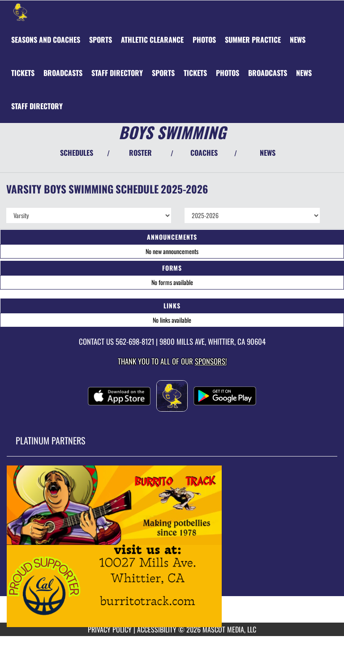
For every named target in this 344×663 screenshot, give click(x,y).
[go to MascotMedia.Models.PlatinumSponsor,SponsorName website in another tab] (172, 546)
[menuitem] (46, 39)
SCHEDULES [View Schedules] (76, 152)
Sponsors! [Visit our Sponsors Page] (211, 361)
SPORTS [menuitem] (100, 39)
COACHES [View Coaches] (204, 152)
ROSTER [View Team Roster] (140, 152)
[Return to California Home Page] (20, 11)
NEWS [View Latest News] (267, 152)
